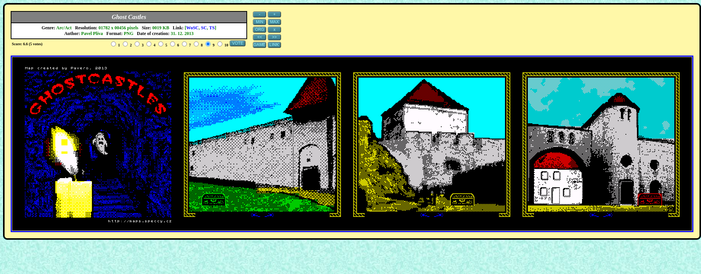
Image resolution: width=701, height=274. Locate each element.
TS (212, 27)
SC (204, 27)
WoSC (192, 27)
